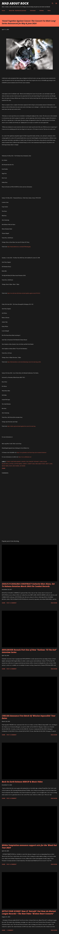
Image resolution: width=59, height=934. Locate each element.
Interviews (32, 10)
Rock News (16, 466)
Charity (25, 463)
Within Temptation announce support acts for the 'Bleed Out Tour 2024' (29, 846)
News (49, 10)
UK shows (22, 466)
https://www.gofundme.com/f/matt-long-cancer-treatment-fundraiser (31, 452)
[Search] (52, 3)
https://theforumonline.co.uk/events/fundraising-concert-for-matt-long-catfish (24, 362)
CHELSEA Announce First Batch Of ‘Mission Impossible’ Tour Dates (28, 716)
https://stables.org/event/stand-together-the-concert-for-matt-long (21, 426)
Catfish (11, 463)
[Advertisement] (29, 524)
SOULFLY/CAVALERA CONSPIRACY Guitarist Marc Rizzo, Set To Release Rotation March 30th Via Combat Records (28, 585)
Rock (10, 466)
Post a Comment (12, 603)
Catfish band (18, 463)
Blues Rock (5, 463)
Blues (45, 461)
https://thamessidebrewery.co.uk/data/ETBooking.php (19, 246)
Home (3, 10)
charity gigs (31, 463)
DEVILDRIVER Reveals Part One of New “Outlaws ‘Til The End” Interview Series (29, 651)
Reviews (41, 10)
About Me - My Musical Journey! (17, 10)
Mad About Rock (15, 3)
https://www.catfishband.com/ (25, 457)
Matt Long (49, 463)
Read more (54, 603)
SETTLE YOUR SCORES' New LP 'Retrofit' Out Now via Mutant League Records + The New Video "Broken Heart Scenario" (29, 912)
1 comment (10, 930)
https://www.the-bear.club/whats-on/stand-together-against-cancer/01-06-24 (23, 293)
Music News (5, 466)
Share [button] (3, 468)
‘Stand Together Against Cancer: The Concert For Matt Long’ (24, 461)
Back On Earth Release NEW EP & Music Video (22, 781)
